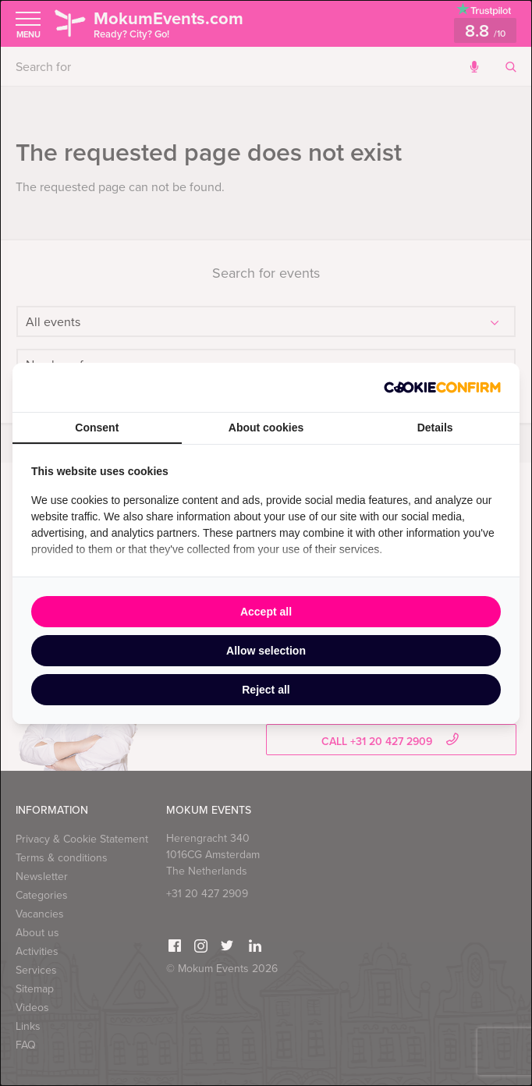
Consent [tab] (97, 427)
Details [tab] (435, 427)
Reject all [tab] (265, 689)
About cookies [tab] (266, 427)
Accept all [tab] (266, 611)
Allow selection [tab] (266, 650)
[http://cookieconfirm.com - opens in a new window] (442, 387)
